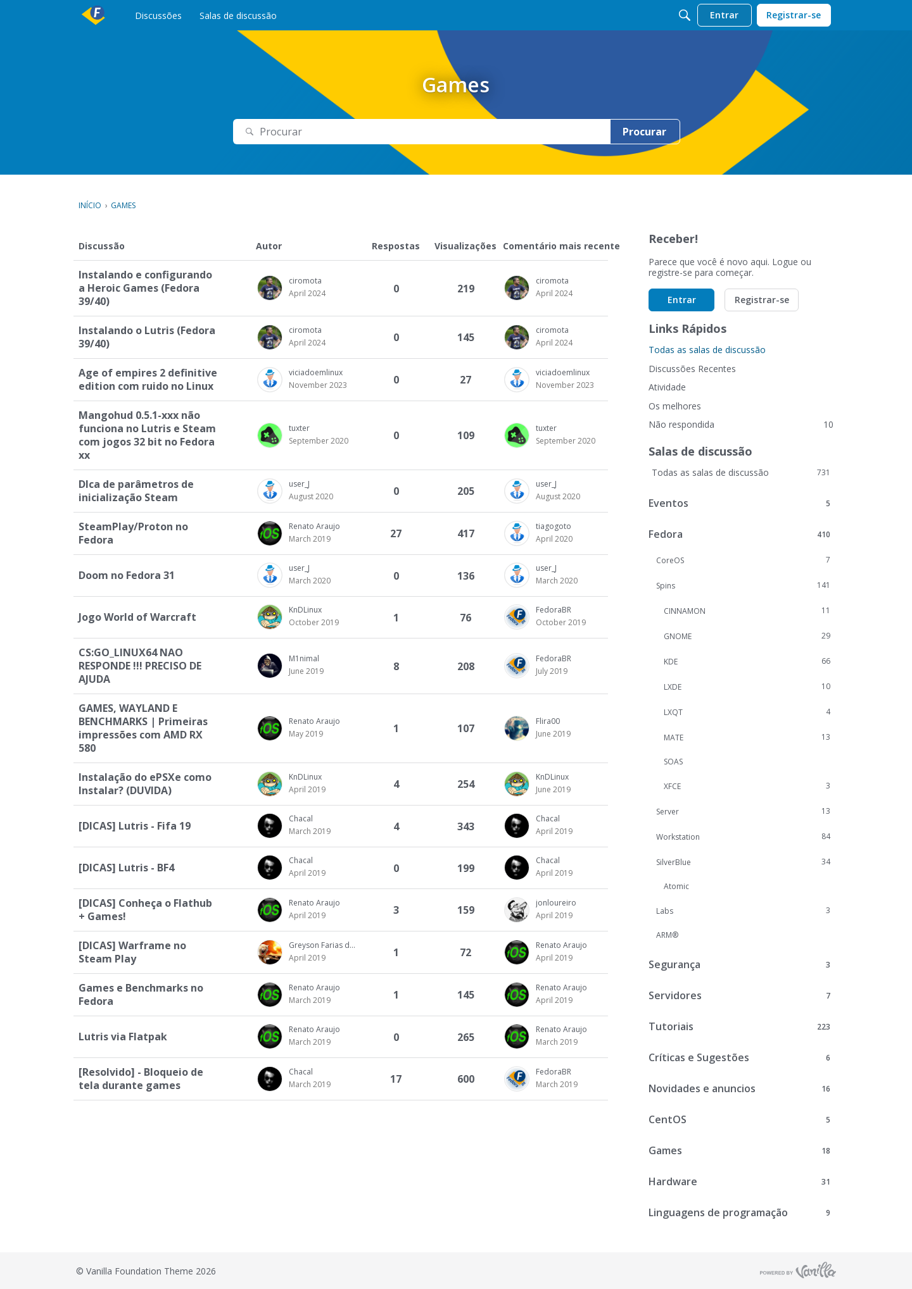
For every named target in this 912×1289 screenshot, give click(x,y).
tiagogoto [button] (553, 526)
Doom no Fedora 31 (127, 575)
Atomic (676, 886)
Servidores (739, 995)
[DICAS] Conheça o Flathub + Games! (145, 910)
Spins (743, 585)
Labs (743, 910)
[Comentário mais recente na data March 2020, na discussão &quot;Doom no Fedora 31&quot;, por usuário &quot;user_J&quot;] (557, 581)
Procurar (644, 132)
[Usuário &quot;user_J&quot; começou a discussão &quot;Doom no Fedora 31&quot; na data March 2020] (310, 581)
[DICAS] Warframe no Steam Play (132, 952)
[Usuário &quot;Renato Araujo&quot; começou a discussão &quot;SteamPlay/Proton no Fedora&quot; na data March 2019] (310, 539)
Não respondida (741, 424)
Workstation (743, 836)
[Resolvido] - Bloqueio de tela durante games (141, 1079)
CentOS (739, 1119)
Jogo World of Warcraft (137, 617)
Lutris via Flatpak (123, 1036)
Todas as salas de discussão (707, 350)
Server (743, 811)
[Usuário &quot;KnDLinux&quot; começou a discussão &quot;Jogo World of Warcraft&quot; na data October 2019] (314, 622)
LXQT (747, 712)
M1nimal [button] (304, 658)
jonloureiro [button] (556, 902)
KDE (747, 661)
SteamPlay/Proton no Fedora (133, 533)
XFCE (747, 786)
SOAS (673, 761)
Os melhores (675, 406)
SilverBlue (743, 862)
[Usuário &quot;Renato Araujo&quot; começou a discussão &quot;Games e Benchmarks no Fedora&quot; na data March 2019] (310, 1000)
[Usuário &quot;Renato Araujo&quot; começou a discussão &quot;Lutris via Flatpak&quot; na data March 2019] (310, 1042)
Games (739, 1150)
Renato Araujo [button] (314, 526)
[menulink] (158, 15)
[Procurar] (684, 15)
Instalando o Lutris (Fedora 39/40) (147, 337)
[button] (269, 288)
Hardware (739, 1181)
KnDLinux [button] (305, 609)
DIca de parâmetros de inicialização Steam (136, 491)
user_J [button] (299, 483)
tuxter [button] (299, 428)
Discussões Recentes (692, 369)
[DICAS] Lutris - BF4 (126, 868)
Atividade (667, 387)
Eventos (739, 503)
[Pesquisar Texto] (422, 132)
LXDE (747, 686)
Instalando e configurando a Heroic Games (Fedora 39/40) (145, 288)
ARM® (667, 935)
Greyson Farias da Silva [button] (323, 945)
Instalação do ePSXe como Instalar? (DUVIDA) (145, 784)
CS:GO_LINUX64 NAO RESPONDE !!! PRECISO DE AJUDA (140, 666)
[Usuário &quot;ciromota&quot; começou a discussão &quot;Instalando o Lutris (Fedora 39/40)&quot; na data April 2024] (307, 343)
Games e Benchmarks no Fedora (141, 994)
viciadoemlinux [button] (316, 372)
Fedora (739, 534)
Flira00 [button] (548, 721)
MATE (747, 737)
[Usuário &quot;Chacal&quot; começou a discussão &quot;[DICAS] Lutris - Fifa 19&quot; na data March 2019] (310, 831)
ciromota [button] (305, 280)
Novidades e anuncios (739, 1088)
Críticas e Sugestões (739, 1057)
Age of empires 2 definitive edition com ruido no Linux (148, 379)
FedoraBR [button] (553, 609)
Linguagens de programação (739, 1212)
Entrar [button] (682, 300)
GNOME (747, 636)
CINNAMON (747, 610)
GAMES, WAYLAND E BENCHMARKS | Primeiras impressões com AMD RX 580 (143, 728)
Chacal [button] (301, 818)
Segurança (739, 964)
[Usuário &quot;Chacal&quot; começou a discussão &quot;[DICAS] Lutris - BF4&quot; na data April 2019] (307, 873)
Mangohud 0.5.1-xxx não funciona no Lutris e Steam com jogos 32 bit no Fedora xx (147, 435)
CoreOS (743, 560)
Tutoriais (739, 1026)
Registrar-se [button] (762, 300)
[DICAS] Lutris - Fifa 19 (135, 826)
